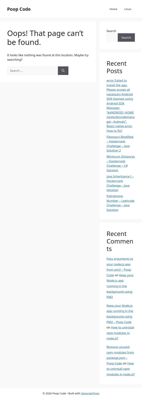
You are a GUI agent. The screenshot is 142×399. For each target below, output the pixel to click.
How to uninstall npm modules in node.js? (120, 332)
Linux (127, 9)
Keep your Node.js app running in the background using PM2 (120, 286)
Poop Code (19, 9)
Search (111, 31)
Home (113, 9)
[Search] (63, 70)
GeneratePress (90, 393)
